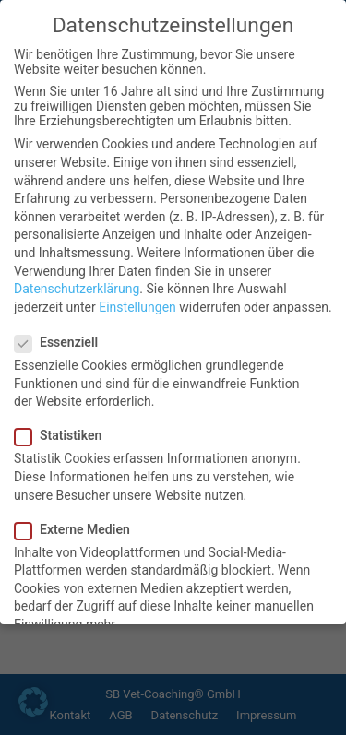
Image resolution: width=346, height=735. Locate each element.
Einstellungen (137, 306)
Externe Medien (78, 528)
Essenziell (62, 341)
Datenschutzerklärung (76, 287)
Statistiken (63, 434)
